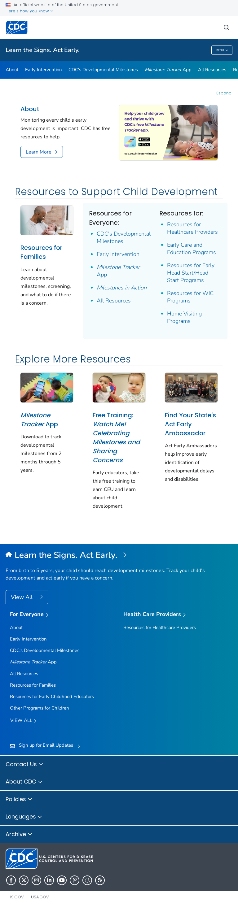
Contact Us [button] (24, 764)
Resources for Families (41, 252)
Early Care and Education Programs (191, 248)
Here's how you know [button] (30, 11)
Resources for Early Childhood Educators (52, 696)
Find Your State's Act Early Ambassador (190, 424)
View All (22, 597)
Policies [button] (19, 799)
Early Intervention (43, 70)
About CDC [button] (24, 782)
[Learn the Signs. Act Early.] (119, 555)
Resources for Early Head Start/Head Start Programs (190, 273)
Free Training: (116, 437)
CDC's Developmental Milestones (103, 70)
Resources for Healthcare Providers (192, 228)
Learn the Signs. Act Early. (43, 50)
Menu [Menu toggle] (222, 50)
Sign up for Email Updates (46, 745)
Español (224, 93)
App (168, 70)
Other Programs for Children (39, 708)
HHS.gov (15, 897)
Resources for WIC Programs (190, 296)
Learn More (38, 152)
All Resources (212, 70)
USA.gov (40, 897)
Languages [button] (24, 817)
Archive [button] (19, 834)
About (12, 70)
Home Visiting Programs (184, 317)
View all (23, 720)
